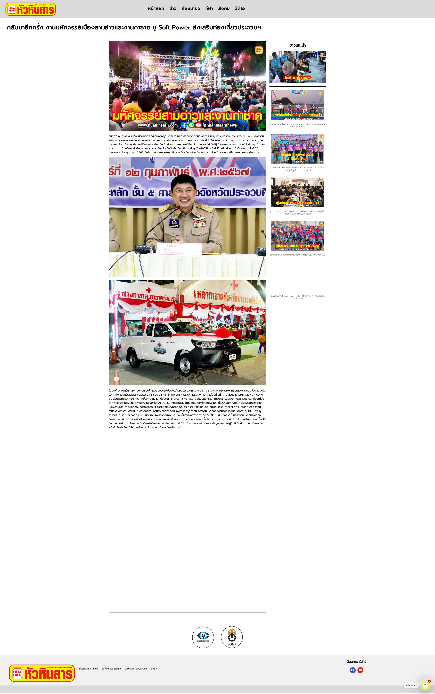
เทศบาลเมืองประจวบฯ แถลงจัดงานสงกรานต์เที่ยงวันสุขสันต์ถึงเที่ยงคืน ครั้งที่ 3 (293, 125)
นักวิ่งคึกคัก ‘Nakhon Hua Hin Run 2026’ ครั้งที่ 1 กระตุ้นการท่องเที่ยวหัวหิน (296, 297)
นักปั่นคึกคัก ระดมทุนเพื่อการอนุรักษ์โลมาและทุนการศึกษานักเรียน (295, 255)
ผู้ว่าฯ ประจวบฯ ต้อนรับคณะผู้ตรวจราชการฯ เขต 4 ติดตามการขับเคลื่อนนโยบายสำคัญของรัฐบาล (295, 212)
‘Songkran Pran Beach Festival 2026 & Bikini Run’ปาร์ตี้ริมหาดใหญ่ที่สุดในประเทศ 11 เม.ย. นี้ (294, 169)
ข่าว (173, 8)
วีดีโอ (240, 8)
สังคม (224, 8)
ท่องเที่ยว (191, 8)
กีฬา (209, 8)
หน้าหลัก (156, 8)
